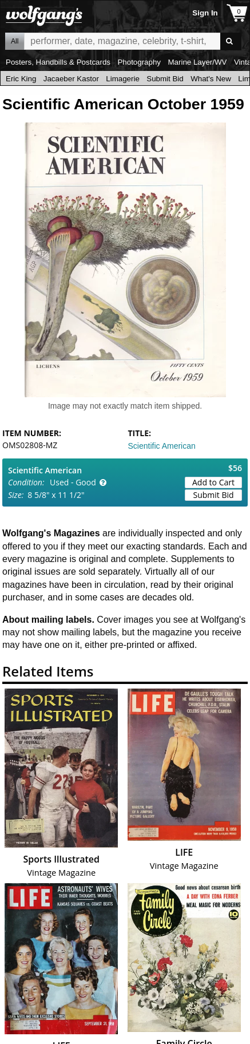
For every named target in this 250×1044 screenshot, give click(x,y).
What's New (211, 78)
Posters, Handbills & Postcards (58, 62)
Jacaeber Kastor (71, 78)
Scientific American (162, 445)
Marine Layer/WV (197, 62)
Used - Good (73, 482)
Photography (139, 62)
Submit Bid (164, 78)
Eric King (21, 78)
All (14, 41)
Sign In (204, 13)
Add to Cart (213, 482)
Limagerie (123, 78)
